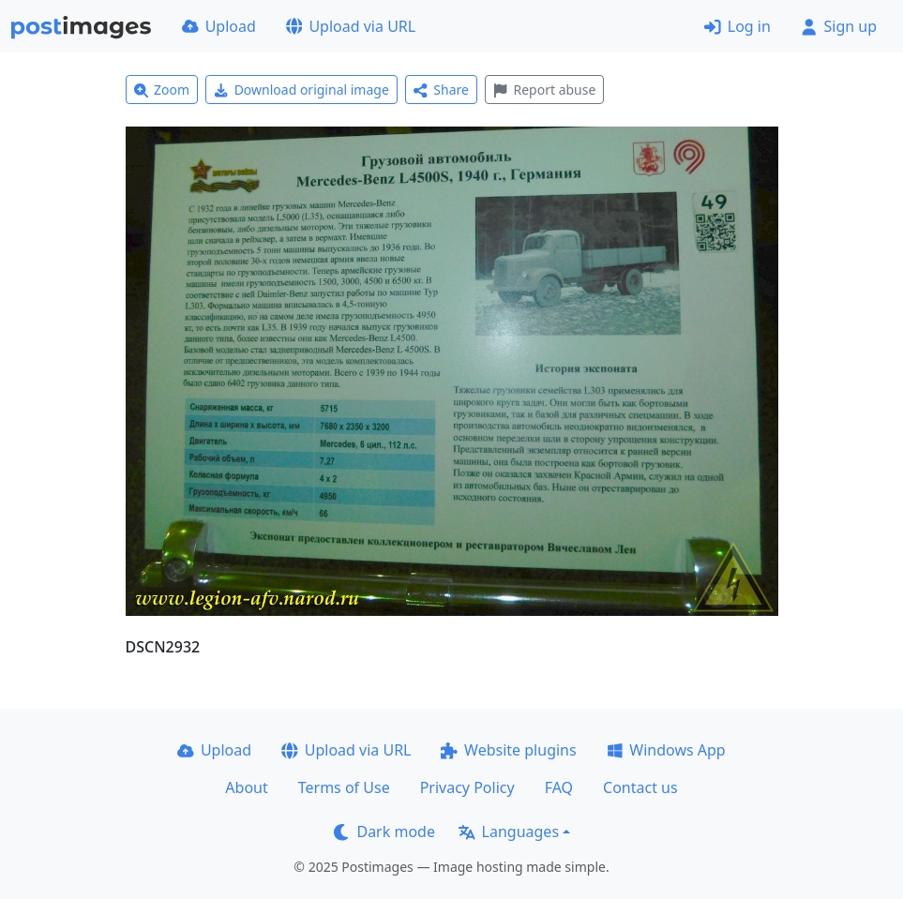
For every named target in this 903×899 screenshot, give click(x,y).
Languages (509, 831)
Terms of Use (344, 787)
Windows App (666, 750)
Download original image (301, 89)
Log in (737, 26)
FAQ (559, 787)
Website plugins (508, 750)
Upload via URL (350, 26)
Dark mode (384, 831)
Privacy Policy (467, 787)
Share (441, 89)
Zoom (162, 89)
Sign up (839, 26)
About (246, 787)
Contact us (640, 787)
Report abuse (544, 89)
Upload (219, 26)
